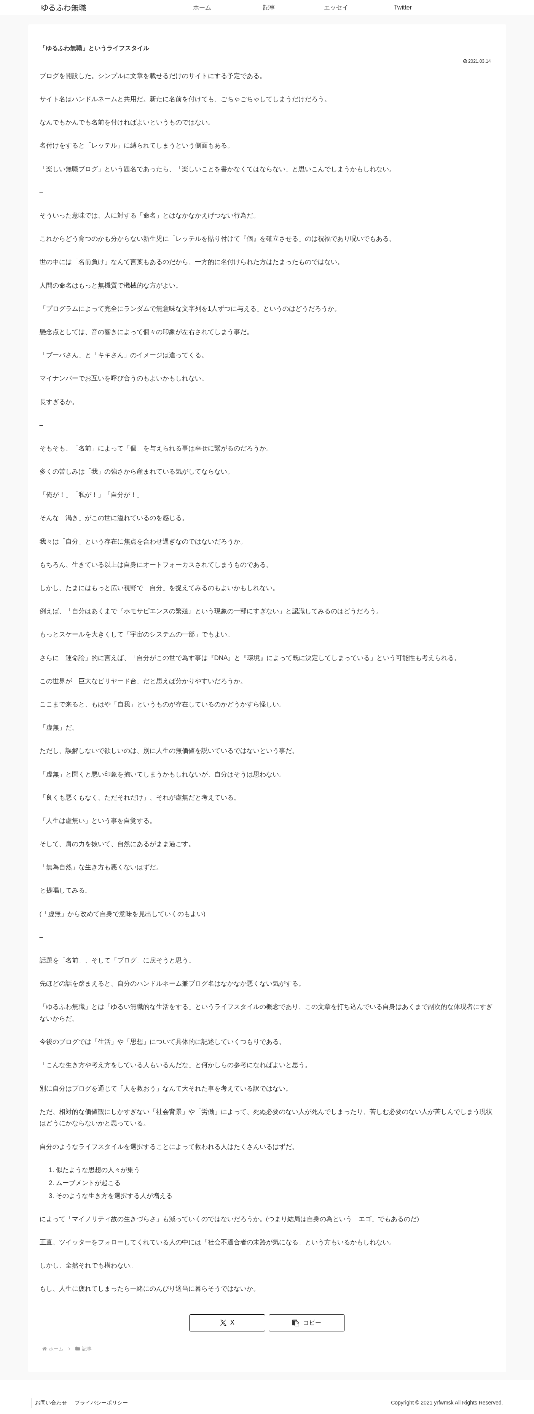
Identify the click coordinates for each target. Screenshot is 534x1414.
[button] (305, 1322)
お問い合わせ (51, 1403)
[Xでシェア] (228, 1322)
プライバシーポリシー (102, 1403)
